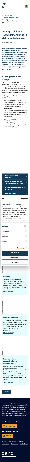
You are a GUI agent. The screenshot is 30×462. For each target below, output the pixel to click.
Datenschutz (5, 444)
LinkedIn (8, 435)
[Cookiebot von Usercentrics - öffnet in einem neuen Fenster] (21, 198)
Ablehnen (15, 262)
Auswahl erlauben (15, 257)
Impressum (14, 444)
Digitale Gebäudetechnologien (10, 17)
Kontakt (4, 441)
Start (3, 15)
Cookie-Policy (24, 444)
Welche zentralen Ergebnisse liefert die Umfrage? (15, 188)
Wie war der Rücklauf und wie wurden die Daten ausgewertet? (14, 182)
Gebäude (9, 15)
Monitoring (5, 19)
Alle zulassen (15, 252)
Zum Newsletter (10, 426)
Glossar (21, 441)
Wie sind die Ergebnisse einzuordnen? (11, 176)
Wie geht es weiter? (10, 193)
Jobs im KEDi (12, 441)
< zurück (6, 392)
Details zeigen (21, 248)
